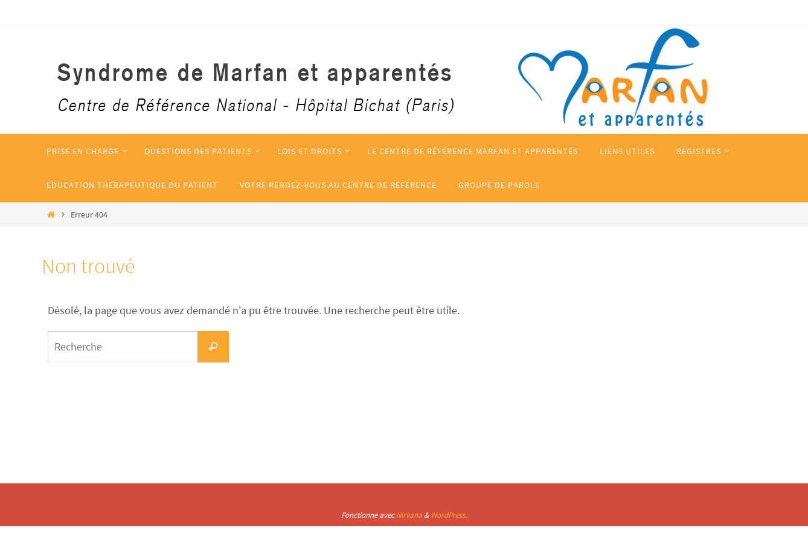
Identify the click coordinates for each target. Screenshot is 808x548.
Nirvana (409, 515)
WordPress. (449, 515)
